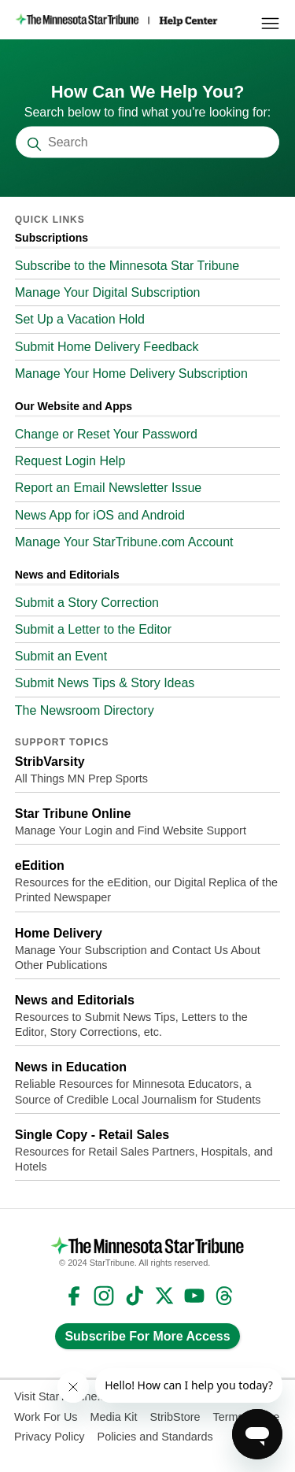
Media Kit (113, 1417)
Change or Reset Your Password (106, 434)
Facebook (74, 1295)
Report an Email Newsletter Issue (108, 487)
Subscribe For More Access (147, 1336)
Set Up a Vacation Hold (80, 319)
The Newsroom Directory (84, 710)
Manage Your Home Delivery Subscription (131, 373)
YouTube (194, 1295)
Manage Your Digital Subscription (108, 292)
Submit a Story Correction (87, 602)
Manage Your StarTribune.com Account (124, 542)
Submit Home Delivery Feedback (107, 346)
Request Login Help (70, 461)
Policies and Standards (155, 1436)
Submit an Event (61, 656)
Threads (224, 1295)
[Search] (147, 142)
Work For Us (45, 1417)
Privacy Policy (49, 1436)
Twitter (164, 1295)
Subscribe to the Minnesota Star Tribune (127, 265)
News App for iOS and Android (100, 515)
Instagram (104, 1295)
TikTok (134, 1295)
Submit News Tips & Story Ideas (105, 683)
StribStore (174, 1417)
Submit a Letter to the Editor (93, 629)
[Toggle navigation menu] (270, 24)
